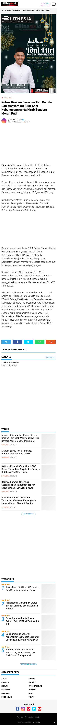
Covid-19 (5, 682)
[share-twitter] (28, 342)
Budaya (31, 678)
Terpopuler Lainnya (28, 664)
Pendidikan (6, 697)
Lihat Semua (28, 514)
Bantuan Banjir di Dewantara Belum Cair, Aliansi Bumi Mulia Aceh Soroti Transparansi (21, 652)
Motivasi (32, 690)
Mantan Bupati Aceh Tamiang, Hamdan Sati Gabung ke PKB (16, 452)
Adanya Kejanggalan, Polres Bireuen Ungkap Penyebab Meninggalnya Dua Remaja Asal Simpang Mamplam (20, 438)
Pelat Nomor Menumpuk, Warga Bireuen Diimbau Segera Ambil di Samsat (22, 605)
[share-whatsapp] (39, 342)
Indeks (37, 717)
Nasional (17, 11)
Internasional (29, 11)
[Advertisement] (28, 547)
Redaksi (20, 717)
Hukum (4, 686)
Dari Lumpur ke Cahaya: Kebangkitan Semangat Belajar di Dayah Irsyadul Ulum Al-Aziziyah (22, 637)
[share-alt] (6, 342)
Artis (3, 678)
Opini (30, 693)
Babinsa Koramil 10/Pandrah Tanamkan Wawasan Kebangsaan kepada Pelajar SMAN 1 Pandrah (18, 500)
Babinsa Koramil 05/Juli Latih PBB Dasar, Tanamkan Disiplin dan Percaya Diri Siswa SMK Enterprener (20, 469)
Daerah (8, 11)
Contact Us (29, 717)
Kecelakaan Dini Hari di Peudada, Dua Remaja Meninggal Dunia (22, 588)
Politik (31, 697)
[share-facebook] (17, 342)
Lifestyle (40, 11)
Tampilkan (50, 357)
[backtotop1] (54, 722)
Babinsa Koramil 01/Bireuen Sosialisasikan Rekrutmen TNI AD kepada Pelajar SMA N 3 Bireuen (18, 485)
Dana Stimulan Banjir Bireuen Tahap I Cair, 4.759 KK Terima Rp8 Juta (23, 621)
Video (48, 11)
